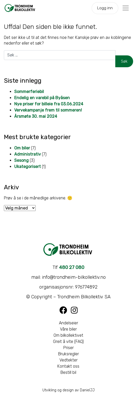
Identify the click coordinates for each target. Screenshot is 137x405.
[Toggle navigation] (125, 8)
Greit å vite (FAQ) (68, 341)
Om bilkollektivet (68, 335)
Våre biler (68, 329)
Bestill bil (68, 372)
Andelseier (68, 322)
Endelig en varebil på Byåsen (42, 97)
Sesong (21, 160)
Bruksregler (68, 353)
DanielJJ (87, 390)
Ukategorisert (27, 166)
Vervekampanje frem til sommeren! (48, 110)
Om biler (22, 148)
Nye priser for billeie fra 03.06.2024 (48, 104)
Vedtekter (68, 360)
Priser (68, 347)
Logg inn (105, 8)
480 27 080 (71, 267)
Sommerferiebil (29, 91)
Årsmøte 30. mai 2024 (35, 116)
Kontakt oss (68, 366)
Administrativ (27, 154)
